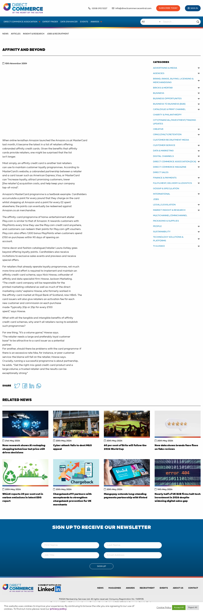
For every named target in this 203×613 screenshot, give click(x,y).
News (5, 34)
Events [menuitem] (84, 22)
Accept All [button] (179, 608)
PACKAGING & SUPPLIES (166, 221)
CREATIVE (158, 129)
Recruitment (147, 588)
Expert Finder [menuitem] (50, 22)
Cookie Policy (164, 608)
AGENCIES (158, 73)
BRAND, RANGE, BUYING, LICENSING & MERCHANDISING (173, 80)
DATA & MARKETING (163, 151)
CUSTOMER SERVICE (164, 145)
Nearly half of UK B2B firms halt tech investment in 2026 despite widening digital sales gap (178, 498)
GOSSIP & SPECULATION (166, 188)
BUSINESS (158, 93)
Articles (15, 34)
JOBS (156, 199)
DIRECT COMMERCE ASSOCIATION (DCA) (174, 161)
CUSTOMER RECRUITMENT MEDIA (171, 140)
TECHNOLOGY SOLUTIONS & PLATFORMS (168, 239)
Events (164, 588)
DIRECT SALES (160, 172)
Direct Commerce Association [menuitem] (20, 22)
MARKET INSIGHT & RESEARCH (169, 210)
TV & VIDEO (159, 246)
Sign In (194, 8)
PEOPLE (157, 226)
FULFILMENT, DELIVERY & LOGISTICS (172, 183)
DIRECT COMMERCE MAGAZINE (169, 167)
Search (198, 22)
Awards (130, 588)
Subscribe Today (168, 8)
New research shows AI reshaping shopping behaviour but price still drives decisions (23, 449)
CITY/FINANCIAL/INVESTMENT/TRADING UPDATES (174, 122)
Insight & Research (33, 34)
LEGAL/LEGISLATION (164, 205)
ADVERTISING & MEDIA (165, 68)
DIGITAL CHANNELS (163, 156)
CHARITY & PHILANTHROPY (167, 115)
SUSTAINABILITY (161, 232)
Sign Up (101, 566)
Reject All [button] (192, 608)
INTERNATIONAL (161, 194)
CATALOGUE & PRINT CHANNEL (169, 109)
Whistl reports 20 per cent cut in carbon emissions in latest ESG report (22, 498)
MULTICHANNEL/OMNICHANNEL (170, 215)
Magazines (114, 588)
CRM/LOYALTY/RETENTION (167, 134)
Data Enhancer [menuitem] (69, 22)
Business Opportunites (167, 98)
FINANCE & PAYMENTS (165, 178)
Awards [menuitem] (95, 22)
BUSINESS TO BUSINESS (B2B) (169, 104)
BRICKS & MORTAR (163, 88)
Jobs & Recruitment (58, 34)
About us (178, 588)
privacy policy (58, 609)
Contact (193, 588)
